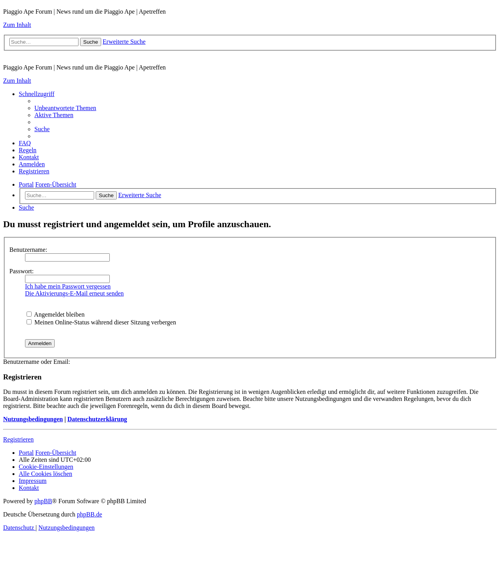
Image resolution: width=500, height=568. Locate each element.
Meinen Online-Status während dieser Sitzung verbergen (101, 322)
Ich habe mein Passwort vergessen (68, 286)
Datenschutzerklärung (97, 419)
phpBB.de (89, 514)
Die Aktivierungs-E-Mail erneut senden (74, 293)
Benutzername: (28, 249)
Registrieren (18, 439)
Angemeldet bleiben (55, 314)
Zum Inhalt (17, 24)
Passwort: (21, 271)
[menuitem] (65, 108)
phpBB (43, 501)
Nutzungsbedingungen (33, 419)
